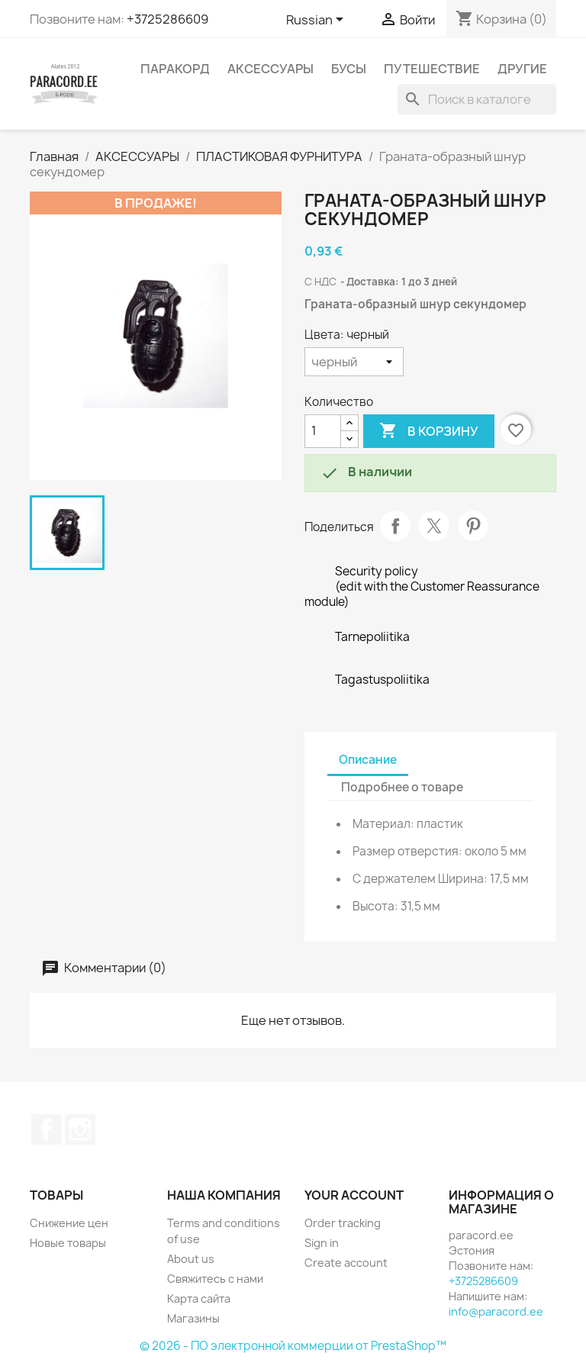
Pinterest (473, 526)
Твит (434, 526)
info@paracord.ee (496, 1311)
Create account (346, 1262)
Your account (354, 1195)
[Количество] (322, 431)
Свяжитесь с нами (215, 1278)
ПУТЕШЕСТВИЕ (432, 68)
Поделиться (395, 526)
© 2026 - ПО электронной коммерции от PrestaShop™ (293, 1346)
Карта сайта (198, 1298)
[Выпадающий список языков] (317, 20)
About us (190, 1259)
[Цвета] (354, 361)
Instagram (80, 1129)
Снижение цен (69, 1223)
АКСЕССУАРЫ (270, 68)
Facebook (46, 1129)
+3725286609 (167, 19)
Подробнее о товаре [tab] (402, 787)
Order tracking (342, 1223)
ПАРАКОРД (175, 68)
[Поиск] (477, 99)
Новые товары (68, 1243)
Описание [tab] (368, 760)
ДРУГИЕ (522, 68)
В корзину (428, 431)
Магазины (193, 1318)
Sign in (321, 1243)
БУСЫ (348, 68)
